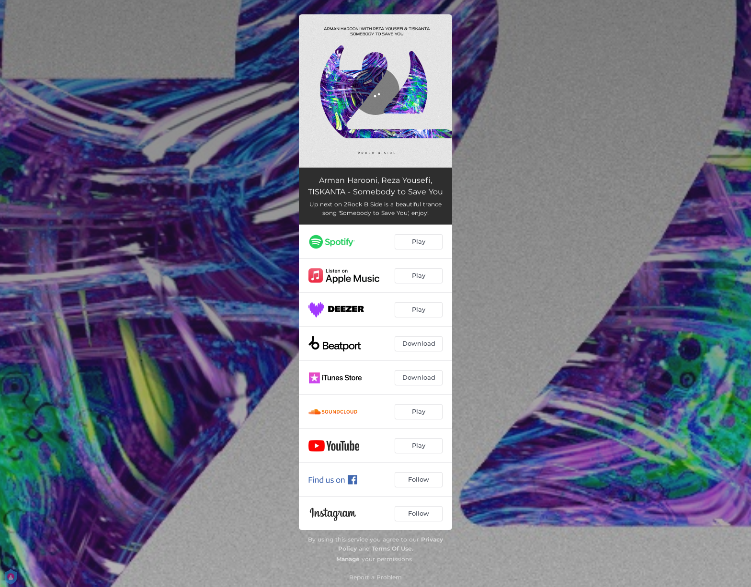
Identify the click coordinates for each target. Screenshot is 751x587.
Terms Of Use (392, 548)
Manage (348, 559)
